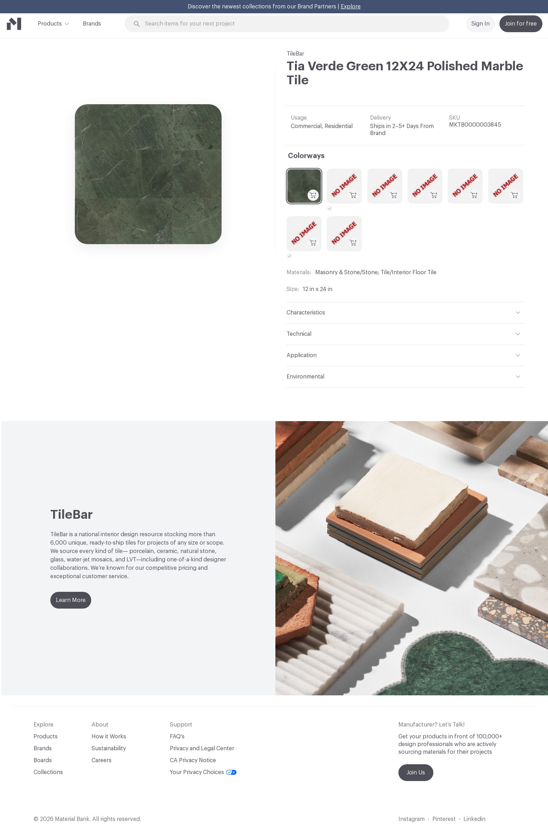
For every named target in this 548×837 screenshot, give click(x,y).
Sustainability (109, 748)
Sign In (480, 24)
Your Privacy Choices (203, 772)
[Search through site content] (291, 24)
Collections (48, 772)
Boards (43, 760)
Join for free (521, 24)
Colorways (306, 155)
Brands (92, 24)
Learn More (71, 600)
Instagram (411, 819)
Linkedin (474, 819)
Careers (101, 760)
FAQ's (177, 736)
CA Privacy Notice (193, 760)
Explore (351, 6)
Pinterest (444, 819)
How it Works (109, 736)
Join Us (416, 772)
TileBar (295, 54)
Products (50, 23)
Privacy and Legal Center (202, 748)
